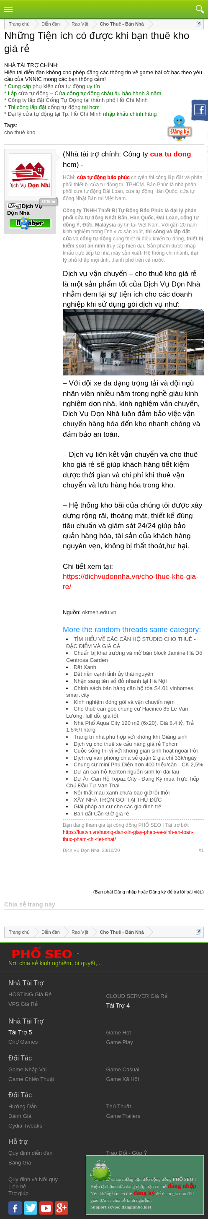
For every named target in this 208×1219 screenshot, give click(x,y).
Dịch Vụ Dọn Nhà (81, 850)
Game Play (119, 1042)
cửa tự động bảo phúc (103, 177)
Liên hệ (17, 1186)
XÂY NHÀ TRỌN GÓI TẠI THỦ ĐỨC (118, 800)
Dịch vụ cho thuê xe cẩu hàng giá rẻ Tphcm (126, 744)
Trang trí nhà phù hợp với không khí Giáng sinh (130, 737)
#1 (201, 850)
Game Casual (122, 1069)
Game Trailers (123, 1116)
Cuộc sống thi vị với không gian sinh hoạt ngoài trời (136, 751)
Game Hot (118, 1032)
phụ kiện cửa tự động (59, 86)
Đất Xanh (85, 667)
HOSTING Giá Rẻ (29, 994)
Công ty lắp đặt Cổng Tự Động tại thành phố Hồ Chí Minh (78, 100)
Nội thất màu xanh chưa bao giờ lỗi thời (121, 792)
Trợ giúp (18, 1193)
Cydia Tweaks (25, 1126)
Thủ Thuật (118, 1106)
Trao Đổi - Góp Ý (127, 1153)
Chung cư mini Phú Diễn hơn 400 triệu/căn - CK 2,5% (138, 764)
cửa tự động (33, 93)
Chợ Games (23, 1042)
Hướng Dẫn (22, 1106)
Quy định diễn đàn (30, 1153)
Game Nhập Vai (27, 1069)
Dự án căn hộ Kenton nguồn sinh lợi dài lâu (126, 771)
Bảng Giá (19, 1162)
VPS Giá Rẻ (23, 1004)
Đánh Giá (19, 1116)
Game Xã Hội (122, 1079)
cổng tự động (64, 107)
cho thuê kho (19, 132)
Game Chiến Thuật (31, 1079)
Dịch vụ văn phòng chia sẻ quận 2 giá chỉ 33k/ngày (135, 758)
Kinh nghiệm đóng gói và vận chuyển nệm (124, 702)
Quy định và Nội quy (33, 1179)
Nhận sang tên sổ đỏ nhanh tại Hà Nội (120, 681)
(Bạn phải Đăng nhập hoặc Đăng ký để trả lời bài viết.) (148, 891)
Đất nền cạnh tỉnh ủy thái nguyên (113, 674)
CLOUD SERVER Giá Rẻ (136, 996)
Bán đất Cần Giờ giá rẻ (101, 813)
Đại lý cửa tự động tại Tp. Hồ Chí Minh (55, 114)
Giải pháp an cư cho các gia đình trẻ (117, 806)
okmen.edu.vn (99, 612)
